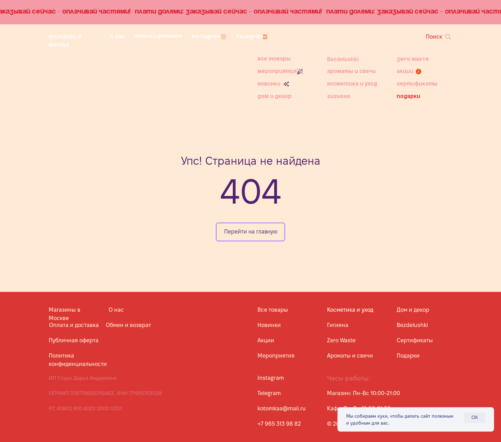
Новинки (268, 84)
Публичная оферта (73, 340)
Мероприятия (277, 71)
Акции (405, 71)
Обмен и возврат (128, 325)
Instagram (206, 36)
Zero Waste (413, 59)
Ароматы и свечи (351, 71)
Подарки (408, 96)
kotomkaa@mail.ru (281, 408)
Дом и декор (274, 96)
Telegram (249, 36)
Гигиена (338, 96)
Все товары (274, 59)
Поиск (434, 37)
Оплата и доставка (157, 36)
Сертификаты (417, 84)
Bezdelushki (343, 59)
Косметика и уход (352, 84)
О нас (117, 36)
